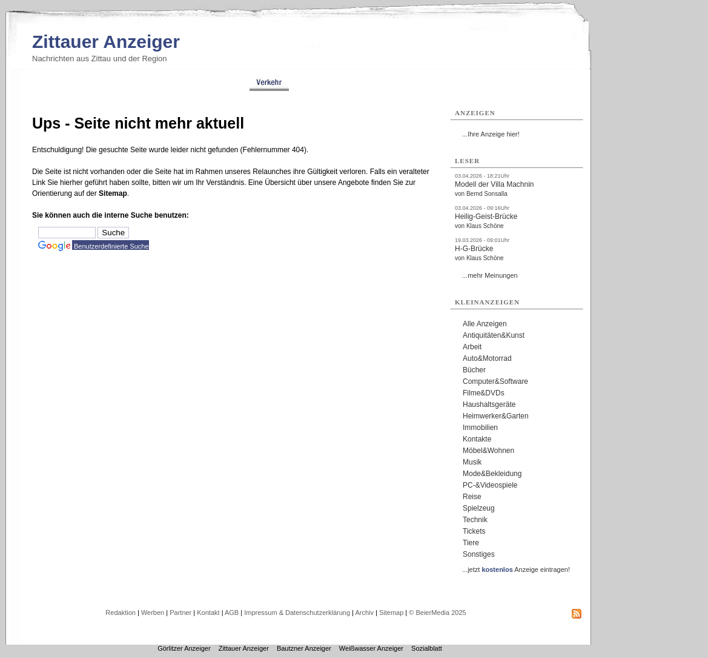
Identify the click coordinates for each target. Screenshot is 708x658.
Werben (152, 612)
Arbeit (472, 347)
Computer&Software (495, 381)
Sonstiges (479, 554)
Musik (472, 462)
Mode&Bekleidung (492, 474)
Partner (180, 612)
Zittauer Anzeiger (106, 41)
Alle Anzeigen (485, 324)
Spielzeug (479, 508)
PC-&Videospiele (490, 485)
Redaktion (120, 612)
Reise (472, 497)
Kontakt (208, 612)
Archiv (364, 612)
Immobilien (480, 428)
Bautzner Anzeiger (304, 648)
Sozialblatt (426, 648)
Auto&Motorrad (487, 358)
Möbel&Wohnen (488, 451)
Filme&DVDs (484, 393)
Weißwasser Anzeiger (371, 648)
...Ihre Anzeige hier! (491, 134)
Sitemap (113, 193)
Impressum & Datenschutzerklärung (297, 612)
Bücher (474, 370)
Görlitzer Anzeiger (183, 648)
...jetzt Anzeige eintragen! (516, 569)
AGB (232, 612)
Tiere (471, 543)
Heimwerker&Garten (496, 416)
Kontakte (477, 439)
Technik (475, 520)
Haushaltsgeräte (489, 404)
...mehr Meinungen (490, 275)
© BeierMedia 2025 (437, 612)
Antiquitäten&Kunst (493, 335)
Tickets (474, 531)
